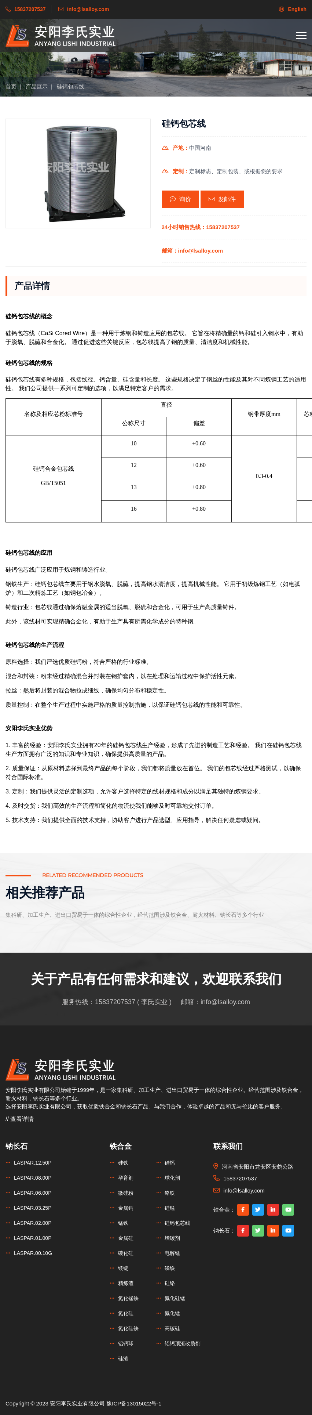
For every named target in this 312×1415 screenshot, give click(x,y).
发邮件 (222, 199)
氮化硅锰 (175, 1298)
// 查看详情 (19, 1119)
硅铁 (123, 1163)
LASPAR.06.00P (32, 1193)
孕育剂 (125, 1178)
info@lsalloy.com (225, 1002)
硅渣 (123, 1358)
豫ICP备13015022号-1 (133, 1403)
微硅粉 (125, 1193)
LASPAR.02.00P (32, 1223)
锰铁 (123, 1223)
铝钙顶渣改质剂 (183, 1343)
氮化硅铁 (128, 1328)
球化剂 (172, 1178)
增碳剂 (172, 1238)
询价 (180, 199)
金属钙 (125, 1208)
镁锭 (123, 1268)
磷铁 (170, 1268)
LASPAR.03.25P (32, 1208)
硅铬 (170, 1283)
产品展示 (37, 86)
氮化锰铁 (128, 1298)
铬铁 (170, 1193)
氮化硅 (125, 1313)
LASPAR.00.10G (33, 1253)
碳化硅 (125, 1253)
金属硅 (125, 1238)
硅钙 (170, 1163)
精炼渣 (125, 1283)
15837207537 (115, 1002)
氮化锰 (172, 1313)
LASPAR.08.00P (32, 1178)
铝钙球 (125, 1343)
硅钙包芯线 (70, 86)
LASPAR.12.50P (32, 1163)
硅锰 (170, 1208)
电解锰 (172, 1253)
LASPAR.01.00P (32, 1238)
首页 (10, 86)
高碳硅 (172, 1328)
